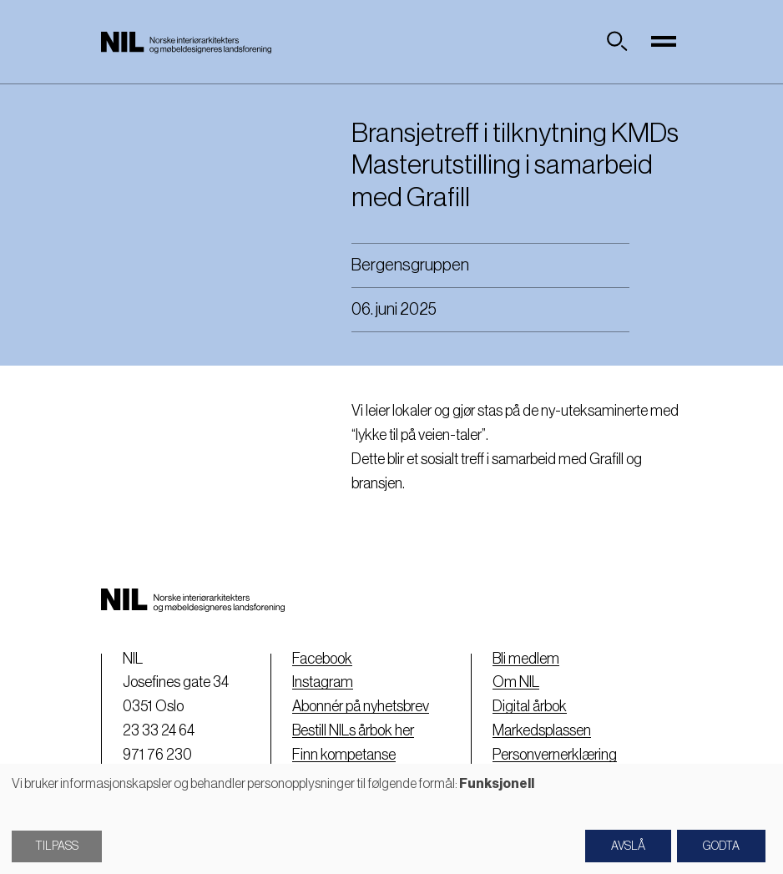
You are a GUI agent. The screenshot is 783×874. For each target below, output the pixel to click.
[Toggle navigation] (663, 41)
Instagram (322, 682)
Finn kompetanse (344, 754)
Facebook (322, 658)
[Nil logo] (186, 41)
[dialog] (391, 819)
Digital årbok (530, 706)
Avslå (628, 846)
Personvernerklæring (555, 754)
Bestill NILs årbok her (353, 730)
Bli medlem (526, 658)
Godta (721, 846)
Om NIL (516, 682)
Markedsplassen (542, 730)
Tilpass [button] (56, 846)
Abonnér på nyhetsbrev (360, 706)
